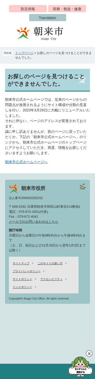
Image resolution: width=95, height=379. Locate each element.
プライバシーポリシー (27, 271)
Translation (47, 18)
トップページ (24, 53)
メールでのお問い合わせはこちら (33, 222)
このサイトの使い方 (50, 263)
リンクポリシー (22, 287)
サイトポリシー (22, 279)
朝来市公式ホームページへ (26, 162)
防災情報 (28, 9)
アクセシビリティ (51, 279)
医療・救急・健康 (67, 9)
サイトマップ (21, 263)
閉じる (89, 353)
